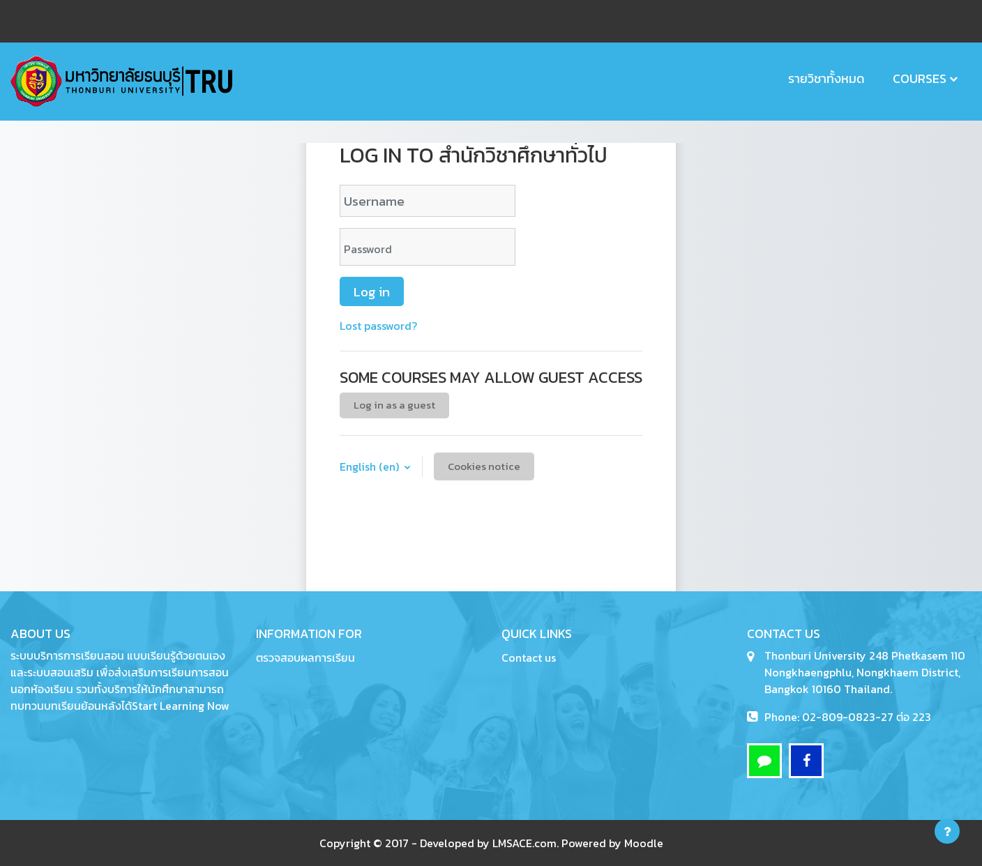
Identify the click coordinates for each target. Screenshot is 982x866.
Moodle (643, 843)
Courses (919, 78)
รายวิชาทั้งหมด (826, 78)
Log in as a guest (394, 405)
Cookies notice (484, 466)
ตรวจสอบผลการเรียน (305, 657)
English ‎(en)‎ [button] (371, 466)
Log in (372, 291)
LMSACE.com (524, 843)
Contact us (528, 657)
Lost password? (378, 325)
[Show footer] (947, 831)
